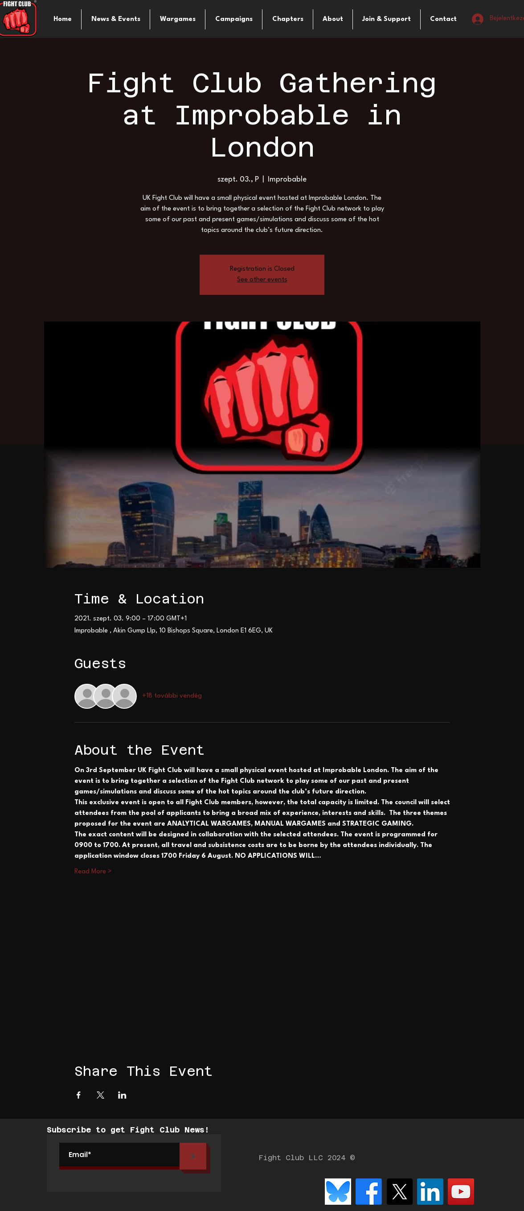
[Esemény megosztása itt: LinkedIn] (122, 1095)
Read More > (93, 871)
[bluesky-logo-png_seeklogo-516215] (338, 1191)
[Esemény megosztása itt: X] (100, 1095)
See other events (262, 280)
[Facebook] (369, 1191)
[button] (177, 19)
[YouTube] (461, 1191)
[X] (399, 1191)
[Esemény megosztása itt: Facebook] (78, 1095)
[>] (193, 1156)
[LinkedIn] (430, 1191)
